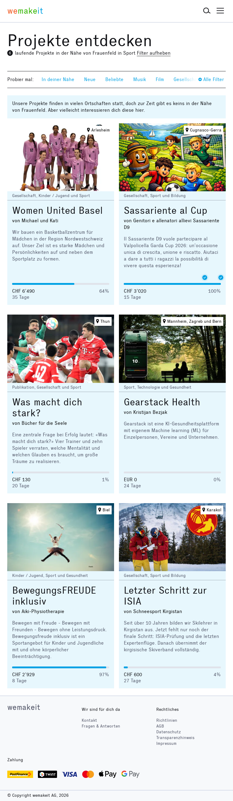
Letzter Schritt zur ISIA (165, 596)
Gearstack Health (162, 402)
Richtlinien (166, 720)
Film (160, 79)
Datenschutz (168, 732)
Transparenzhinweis (175, 737)
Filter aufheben (154, 53)
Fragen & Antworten (101, 726)
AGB (160, 726)
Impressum (166, 743)
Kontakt (89, 720)
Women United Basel (57, 210)
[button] (206, 10)
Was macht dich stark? (47, 407)
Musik (139, 79)
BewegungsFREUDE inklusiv (54, 596)
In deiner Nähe (58, 79)
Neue (90, 79)
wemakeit (23, 707)
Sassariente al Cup (165, 210)
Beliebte (114, 79)
